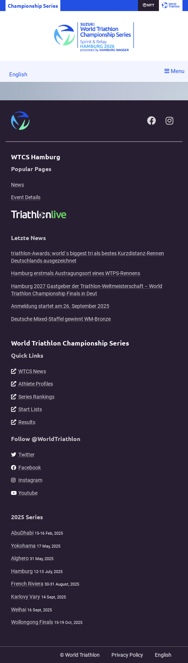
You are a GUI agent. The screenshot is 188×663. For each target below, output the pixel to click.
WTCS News (32, 371)
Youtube (28, 493)
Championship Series (33, 5)
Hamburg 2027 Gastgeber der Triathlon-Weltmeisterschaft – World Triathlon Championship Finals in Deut (86, 289)
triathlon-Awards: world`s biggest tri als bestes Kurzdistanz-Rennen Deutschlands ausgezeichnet (87, 257)
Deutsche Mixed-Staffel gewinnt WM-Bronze (61, 319)
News (17, 185)
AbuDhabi (22, 533)
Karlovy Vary (25, 597)
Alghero (20, 558)
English (18, 74)
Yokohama (23, 546)
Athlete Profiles (35, 384)
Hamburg (22, 571)
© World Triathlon (80, 655)
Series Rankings (36, 397)
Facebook (29, 468)
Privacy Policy (127, 655)
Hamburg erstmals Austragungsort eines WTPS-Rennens (75, 273)
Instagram (30, 480)
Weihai (18, 609)
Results (26, 422)
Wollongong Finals (32, 622)
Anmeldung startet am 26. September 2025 (60, 306)
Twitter (26, 455)
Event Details (25, 197)
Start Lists (30, 409)
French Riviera (27, 584)
